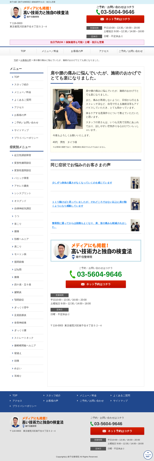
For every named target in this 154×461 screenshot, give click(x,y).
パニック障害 (21, 178)
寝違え (18, 353)
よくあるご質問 (22, 100)
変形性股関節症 (22, 170)
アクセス (104, 51)
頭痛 (16, 360)
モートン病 (20, 254)
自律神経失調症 (22, 208)
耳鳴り (18, 376)
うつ (16, 216)
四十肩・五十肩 (22, 284)
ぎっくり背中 (21, 307)
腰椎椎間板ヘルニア (25, 345)
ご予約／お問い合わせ (131, 51)
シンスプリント (22, 193)
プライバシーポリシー (26, 138)
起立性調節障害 (22, 155)
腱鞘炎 (18, 292)
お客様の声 (77, 51)
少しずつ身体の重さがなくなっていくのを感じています (82, 182)
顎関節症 (19, 300)
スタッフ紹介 (21, 84)
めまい (18, 368)
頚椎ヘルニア (21, 239)
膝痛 (16, 277)
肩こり (18, 246)
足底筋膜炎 (20, 315)
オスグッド (20, 201)
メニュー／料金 (50, 51)
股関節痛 (19, 262)
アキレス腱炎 (21, 185)
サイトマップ (21, 130)
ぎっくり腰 (20, 330)
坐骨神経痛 (20, 322)
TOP (23, 51)
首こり (18, 224)
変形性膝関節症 (22, 163)
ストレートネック (24, 338)
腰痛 (16, 231)
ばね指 (18, 269)
